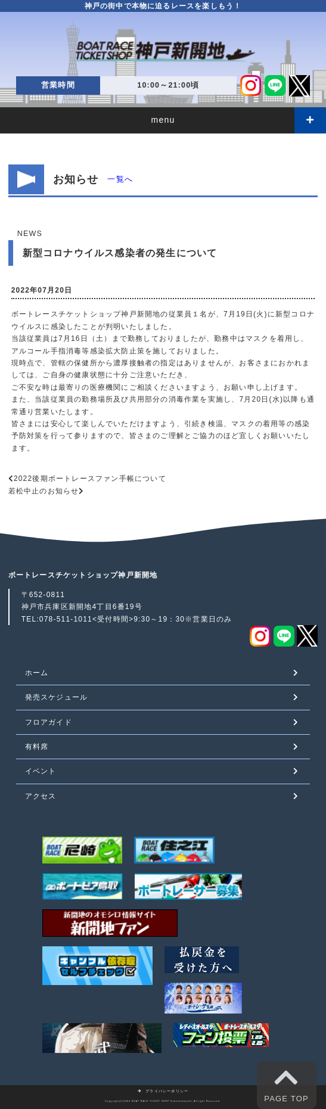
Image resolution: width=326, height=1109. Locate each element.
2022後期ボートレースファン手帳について (90, 478)
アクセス (41, 796)
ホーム (37, 673)
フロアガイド (48, 722)
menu (163, 120)
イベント (41, 771)
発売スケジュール (56, 697)
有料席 (37, 747)
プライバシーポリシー (163, 1091)
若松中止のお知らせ (43, 491)
